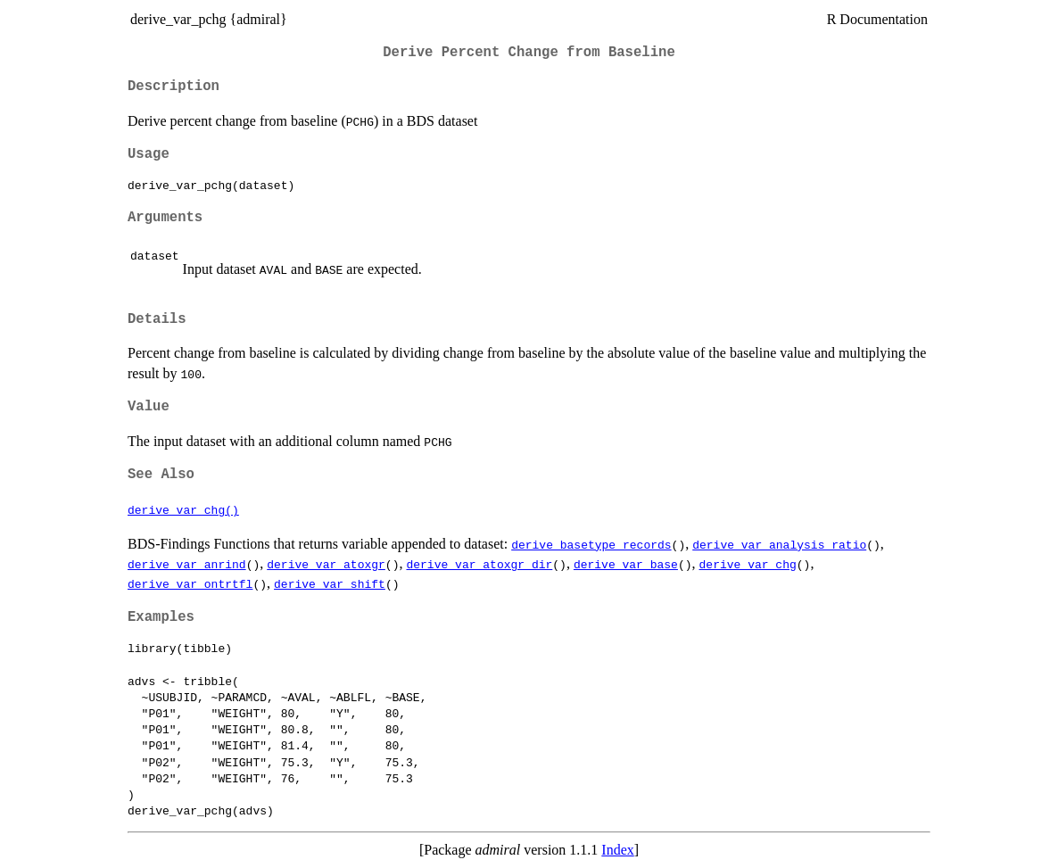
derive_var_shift (329, 583)
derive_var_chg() (183, 509)
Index (617, 849)
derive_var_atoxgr (326, 564)
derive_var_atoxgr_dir (479, 564)
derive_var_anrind (187, 564)
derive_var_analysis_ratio (779, 544)
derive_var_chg (747, 564)
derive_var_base (626, 564)
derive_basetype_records (591, 544)
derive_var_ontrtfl (190, 583)
